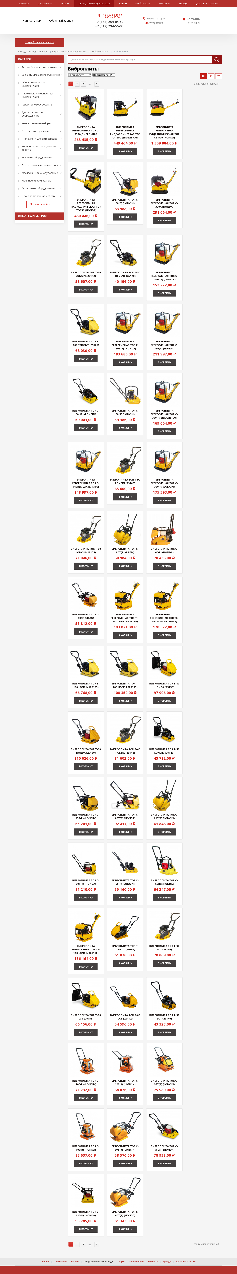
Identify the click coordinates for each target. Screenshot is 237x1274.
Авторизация (155, 23)
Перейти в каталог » (39, 42)
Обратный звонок (61, 20)
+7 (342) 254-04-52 (109, 22)
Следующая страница (206, 83)
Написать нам (32, 20)
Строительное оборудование (69, 51)
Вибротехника (100, 51)
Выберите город (155, 18)
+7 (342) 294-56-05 (109, 26)
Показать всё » (40, 204)
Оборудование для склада (32, 51)
